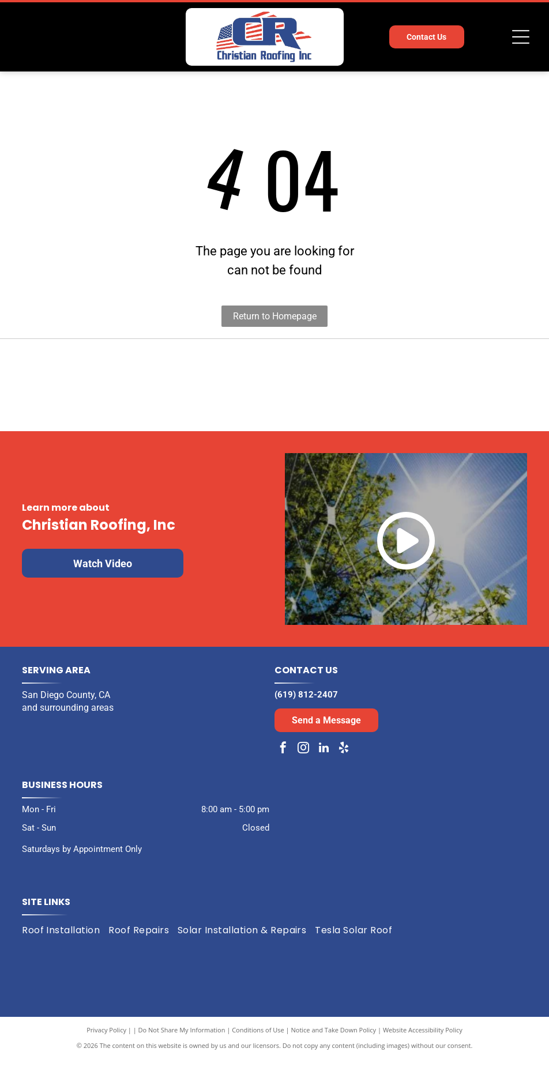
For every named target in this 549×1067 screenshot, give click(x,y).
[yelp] (343, 757)
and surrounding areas (68, 715)
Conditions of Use (258, 1038)
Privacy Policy (106, 1038)
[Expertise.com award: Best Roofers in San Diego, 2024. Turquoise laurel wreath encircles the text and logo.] (406, 389)
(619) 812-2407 (306, 702)
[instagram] (303, 757)
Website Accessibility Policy (422, 1038)
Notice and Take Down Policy (334, 1038)
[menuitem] (65, 938)
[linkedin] (323, 757)
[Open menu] (520, 37)
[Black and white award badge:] (142, 389)
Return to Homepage (275, 316)
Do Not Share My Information (181, 1038)
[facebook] (283, 757)
